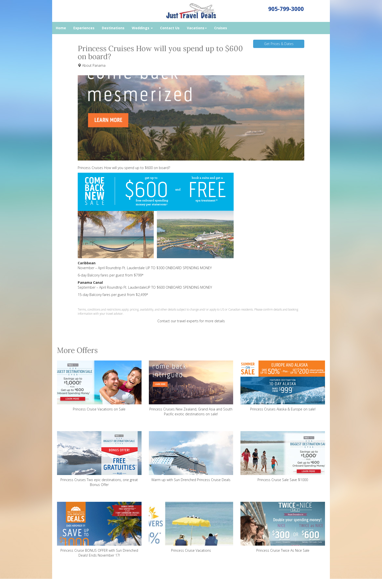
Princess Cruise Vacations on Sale (99, 386)
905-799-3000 (286, 9)
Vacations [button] (197, 28)
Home (61, 28)
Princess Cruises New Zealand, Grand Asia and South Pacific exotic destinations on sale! (191, 388)
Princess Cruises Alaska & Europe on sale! (282, 386)
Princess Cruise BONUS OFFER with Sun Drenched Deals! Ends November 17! (99, 530)
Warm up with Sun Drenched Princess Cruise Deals (191, 456)
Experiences (84, 28)
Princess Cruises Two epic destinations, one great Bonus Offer (99, 459)
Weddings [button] (142, 28)
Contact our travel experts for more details (191, 321)
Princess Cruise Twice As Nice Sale (282, 527)
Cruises (220, 28)
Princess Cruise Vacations (191, 527)
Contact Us (170, 28)
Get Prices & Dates (279, 43)
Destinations (113, 28)
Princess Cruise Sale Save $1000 (282, 456)
